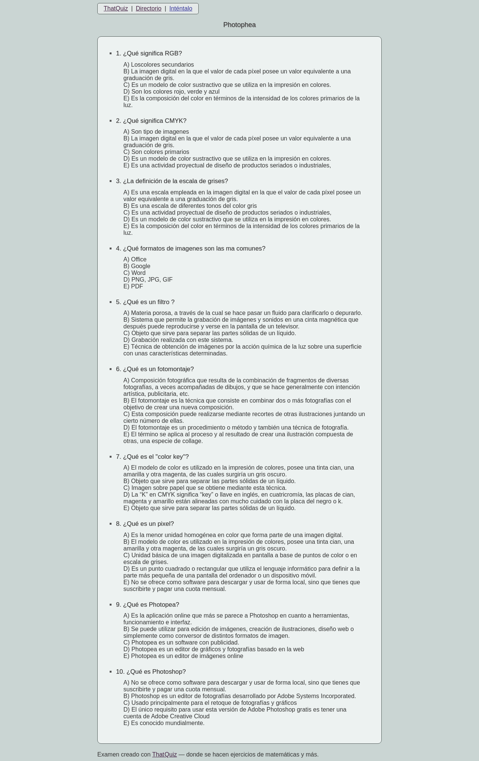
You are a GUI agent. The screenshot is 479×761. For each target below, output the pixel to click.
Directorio (148, 8)
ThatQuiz (116, 8)
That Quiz (164, 754)
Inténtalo (181, 8)
